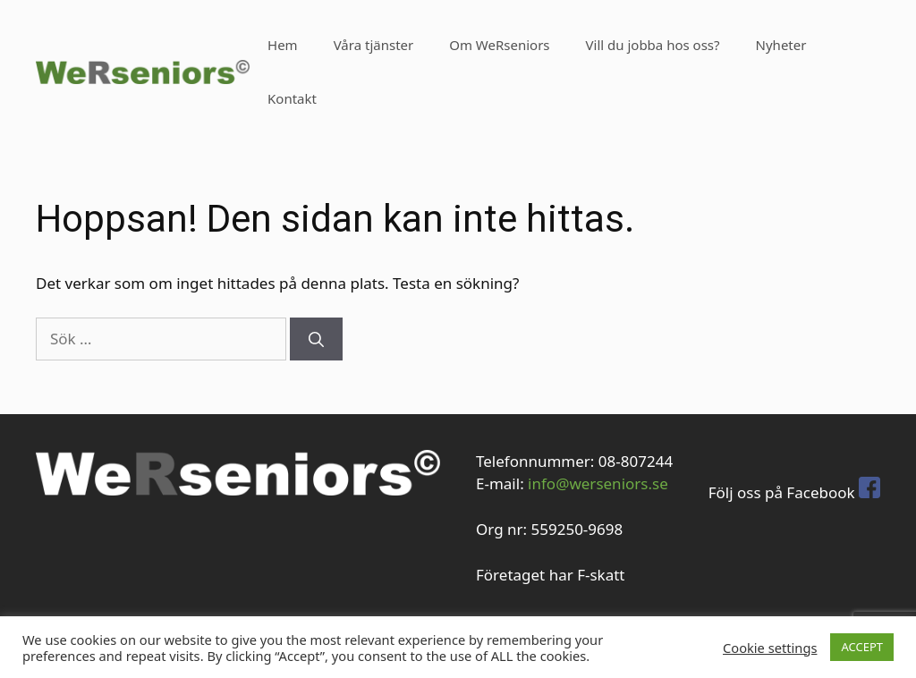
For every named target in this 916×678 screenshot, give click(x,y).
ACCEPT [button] (862, 647)
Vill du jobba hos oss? (653, 45)
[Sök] (316, 339)
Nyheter (781, 45)
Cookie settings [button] (770, 648)
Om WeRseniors (499, 45)
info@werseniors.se (598, 483)
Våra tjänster (374, 45)
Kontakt (292, 98)
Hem (282, 45)
